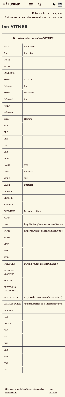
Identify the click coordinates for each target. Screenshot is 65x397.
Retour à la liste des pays (47, 13)
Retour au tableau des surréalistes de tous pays (33, 17)
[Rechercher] (39, 4)
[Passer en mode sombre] (54, 4)
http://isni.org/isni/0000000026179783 (43, 224)
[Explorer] (30, 4)
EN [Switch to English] (60, 4)
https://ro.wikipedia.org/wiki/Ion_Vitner (43, 231)
